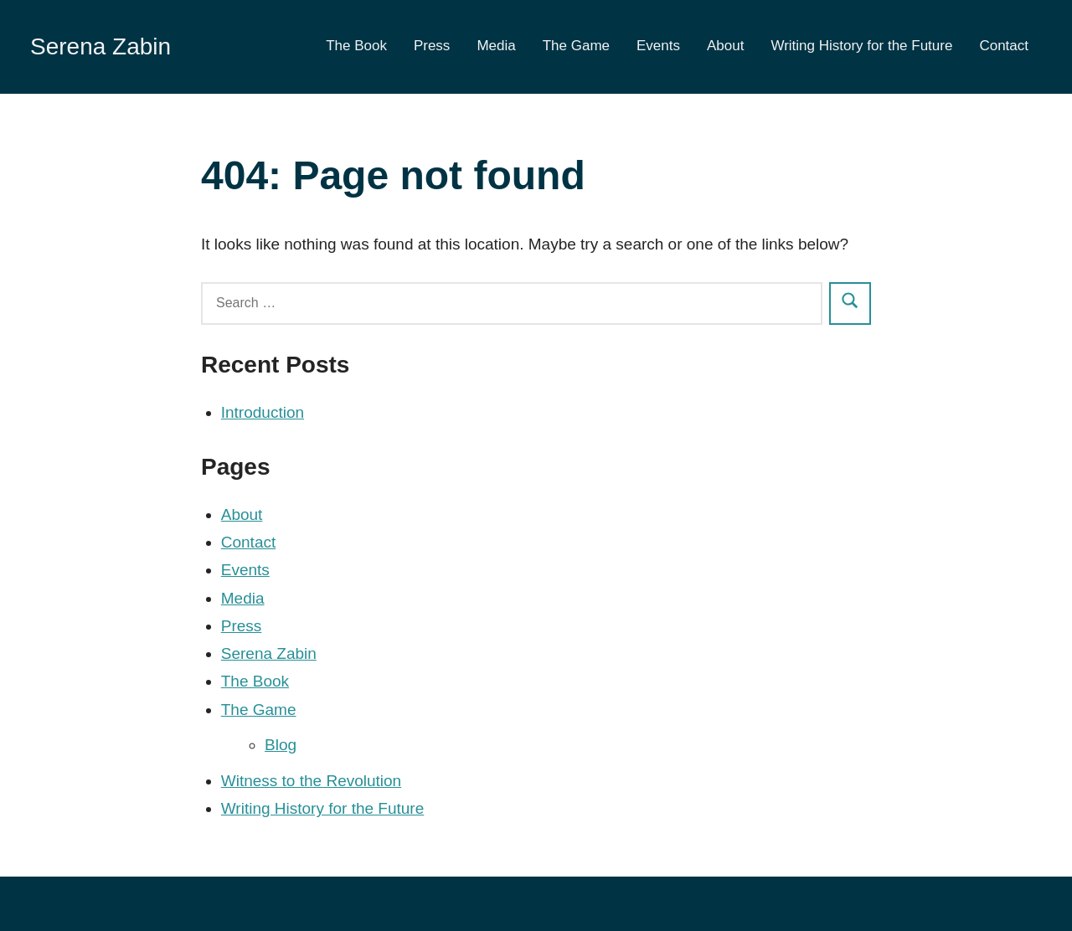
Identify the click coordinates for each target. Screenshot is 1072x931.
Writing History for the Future (861, 46)
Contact (1003, 46)
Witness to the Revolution (311, 781)
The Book (356, 46)
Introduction (262, 412)
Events (658, 46)
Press (432, 46)
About (725, 46)
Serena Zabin (100, 46)
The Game (576, 46)
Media (496, 46)
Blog (280, 745)
